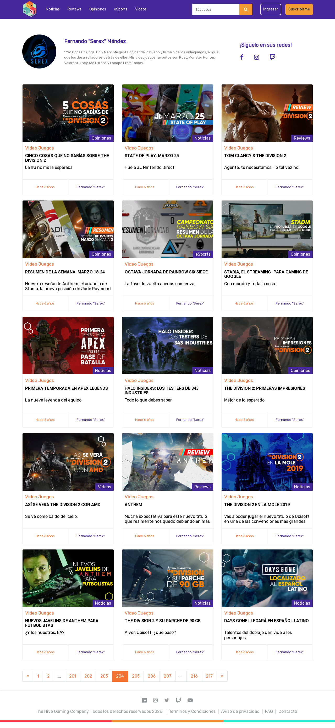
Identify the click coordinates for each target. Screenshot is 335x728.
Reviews (74, 9)
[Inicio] (29, 9)
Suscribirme (299, 9)
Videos (141, 9)
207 (167, 676)
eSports (120, 9)
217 (209, 676)
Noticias (53, 9)
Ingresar (270, 9)
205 (136, 676)
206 (152, 676)
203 (104, 676)
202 (88, 676)
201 (72, 676)
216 (194, 676)
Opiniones (97, 9)
